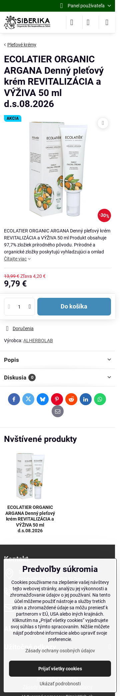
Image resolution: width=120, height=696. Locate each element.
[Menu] (107, 22)
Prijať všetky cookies (60, 668)
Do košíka (74, 306)
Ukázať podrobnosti (60, 683)
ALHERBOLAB (38, 340)
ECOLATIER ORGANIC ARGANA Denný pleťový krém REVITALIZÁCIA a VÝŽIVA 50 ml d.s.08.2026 (30, 519)
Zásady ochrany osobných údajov (60, 650)
